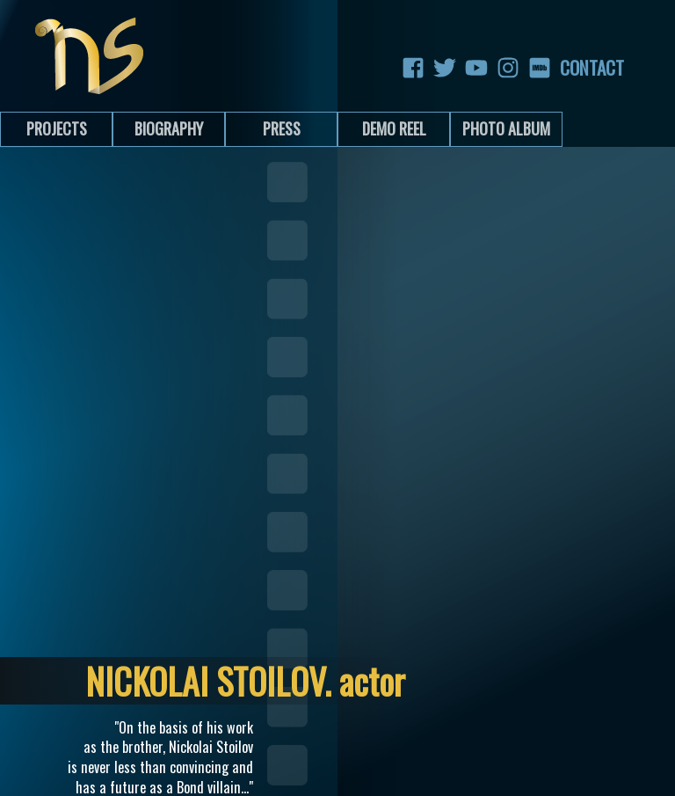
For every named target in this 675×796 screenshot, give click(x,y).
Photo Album (506, 128)
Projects (56, 128)
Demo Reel (394, 128)
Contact (571, 67)
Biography (168, 128)
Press (282, 128)
